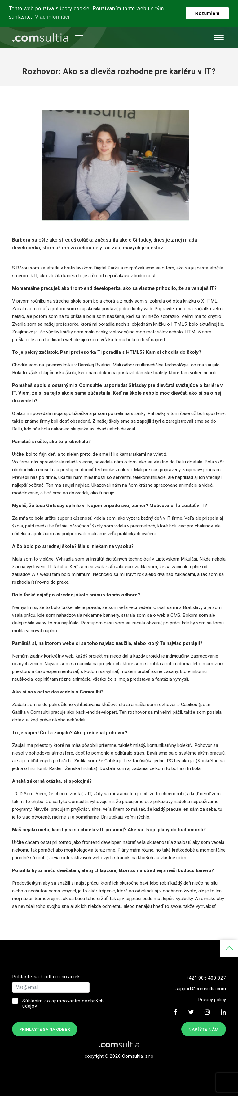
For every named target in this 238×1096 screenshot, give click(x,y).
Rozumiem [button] (207, 13)
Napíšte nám (203, 1029)
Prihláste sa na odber (44, 1029)
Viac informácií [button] (53, 16)
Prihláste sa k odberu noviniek (46, 977)
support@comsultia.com (200, 989)
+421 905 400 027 (206, 978)
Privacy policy (212, 999)
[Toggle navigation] (219, 37)
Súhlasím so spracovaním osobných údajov (63, 1003)
